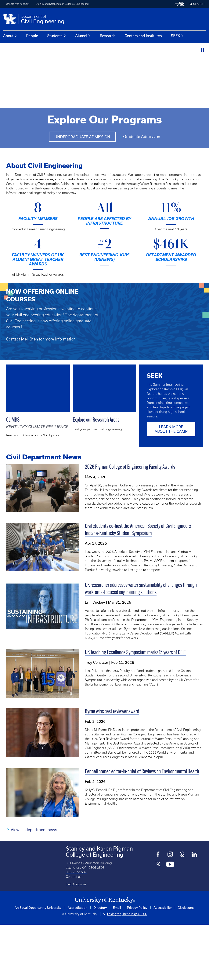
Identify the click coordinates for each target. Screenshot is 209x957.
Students (56, 35)
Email (117, 939)
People (32, 36)
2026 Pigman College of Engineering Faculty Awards (130, 500)
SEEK (177, 35)
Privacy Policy (137, 939)
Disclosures (186, 939)
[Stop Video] (202, 50)
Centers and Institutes (143, 36)
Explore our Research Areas (96, 420)
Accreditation (77, 939)
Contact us (73, 908)
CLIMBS (13, 420)
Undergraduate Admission (82, 137)
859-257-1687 (76, 904)
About (10, 35)
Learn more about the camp (171, 461)
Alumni (83, 35)
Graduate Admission (141, 137)
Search (198, 3)
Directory (100, 939)
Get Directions (76, 916)
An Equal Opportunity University (38, 939)
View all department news (34, 862)
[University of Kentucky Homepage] (104, 932)
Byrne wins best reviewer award (112, 744)
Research (107, 36)
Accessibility (162, 939)
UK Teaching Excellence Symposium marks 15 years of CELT (135, 685)
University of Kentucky (17, 4)
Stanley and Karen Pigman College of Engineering (62, 4)
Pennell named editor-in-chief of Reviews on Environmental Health (142, 804)
